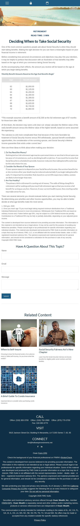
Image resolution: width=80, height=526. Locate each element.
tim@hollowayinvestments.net (40, 443)
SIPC (10, 503)
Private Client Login (30, 3)
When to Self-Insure (11, 349)
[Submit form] (6, 296)
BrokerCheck (66, 458)
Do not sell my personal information (44, 491)
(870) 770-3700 (63, 420)
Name (4, 251)
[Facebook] (37, 446)
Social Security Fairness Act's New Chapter (56, 351)
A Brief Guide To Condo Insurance (18, 396)
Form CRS (42, 453)
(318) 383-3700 (22, 420)
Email (4, 264)
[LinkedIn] (41, 446)
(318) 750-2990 (43, 420)
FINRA (4, 503)
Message (5, 277)
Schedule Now (47, 3)
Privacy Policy (40, 520)
